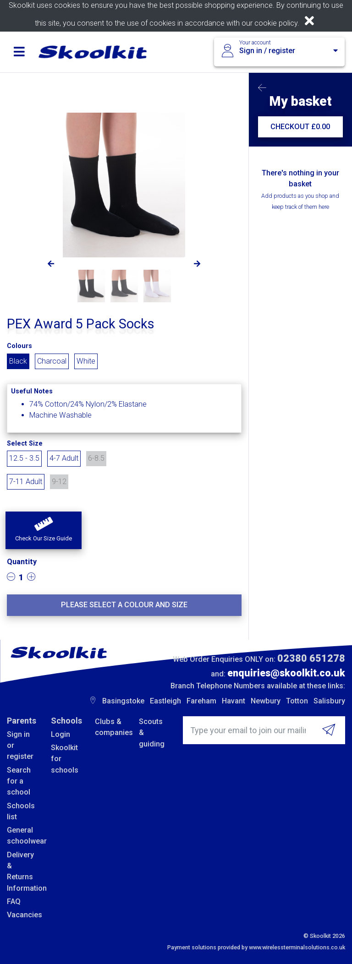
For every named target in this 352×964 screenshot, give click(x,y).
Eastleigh (165, 701)
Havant (233, 701)
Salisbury (329, 701)
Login (60, 734)
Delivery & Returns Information (22, 871)
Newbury (265, 701)
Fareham (201, 701)
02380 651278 (311, 658)
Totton (297, 701)
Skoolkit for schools (64, 758)
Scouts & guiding (152, 732)
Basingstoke (123, 701)
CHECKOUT (300, 126)
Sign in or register (20, 745)
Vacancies (22, 914)
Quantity (22, 561)
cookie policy (275, 23)
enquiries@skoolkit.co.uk (286, 673)
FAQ (14, 901)
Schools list (21, 811)
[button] (44, 530)
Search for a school (19, 781)
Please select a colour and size (124, 604)
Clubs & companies (110, 727)
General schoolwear (22, 835)
